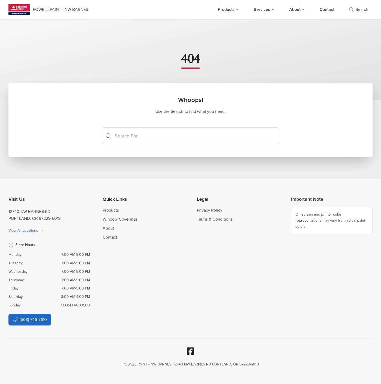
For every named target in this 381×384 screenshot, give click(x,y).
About (297, 9)
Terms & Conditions (215, 219)
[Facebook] (190, 351)
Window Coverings (120, 219)
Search (358, 9)
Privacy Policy (209, 210)
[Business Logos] (48, 9)
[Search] (190, 135)
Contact (327, 9)
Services (264, 9)
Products (228, 9)
